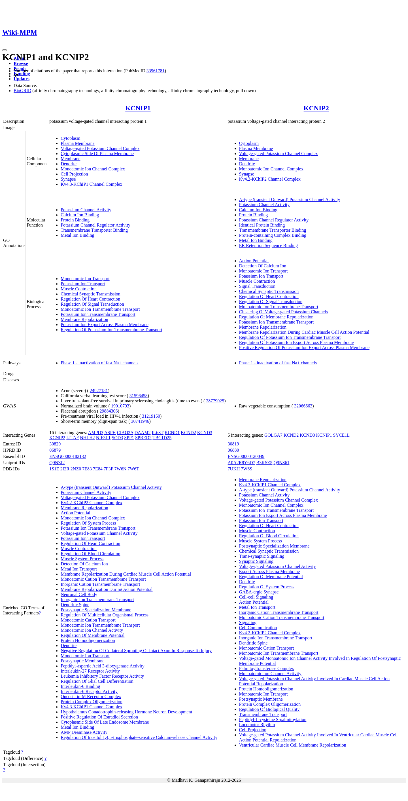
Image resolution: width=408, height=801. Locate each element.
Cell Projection (74, 174)
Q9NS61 (281, 462)
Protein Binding (75, 219)
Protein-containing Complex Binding (272, 235)
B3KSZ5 (264, 462)
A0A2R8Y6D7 (241, 462)
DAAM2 (143, 432)
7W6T (133, 468)
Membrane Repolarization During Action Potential (106, 589)
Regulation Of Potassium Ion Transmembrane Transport (111, 329)
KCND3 (204, 432)
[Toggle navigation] (4, 50)
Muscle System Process (82, 558)
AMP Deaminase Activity (84, 732)
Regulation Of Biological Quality (269, 709)
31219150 (151, 416)
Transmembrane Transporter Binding (94, 230)
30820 (55, 443)
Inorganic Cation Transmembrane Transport (100, 584)
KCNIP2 (316, 108)
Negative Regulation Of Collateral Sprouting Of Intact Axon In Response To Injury (136, 650)
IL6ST (157, 432)
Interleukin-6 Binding (80, 686)
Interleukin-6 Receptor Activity (89, 691)
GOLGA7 (273, 435)
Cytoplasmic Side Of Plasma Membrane (97, 153)
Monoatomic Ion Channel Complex (93, 168)
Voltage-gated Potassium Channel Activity (99, 533)
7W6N (120, 468)
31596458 (138, 395)
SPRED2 (143, 437)
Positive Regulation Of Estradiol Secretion (99, 717)
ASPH (110, 432)
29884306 (108, 411)
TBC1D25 (161, 437)
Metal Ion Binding (77, 235)
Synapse (68, 179)
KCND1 (172, 432)
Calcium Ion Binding (80, 214)
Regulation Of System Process (88, 523)
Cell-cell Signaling (256, 597)
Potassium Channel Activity (86, 209)
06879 (55, 450)
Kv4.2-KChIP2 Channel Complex (270, 179)
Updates (21, 78)
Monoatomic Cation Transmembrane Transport (103, 579)
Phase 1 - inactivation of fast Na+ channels (99, 362)
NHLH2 (87, 437)
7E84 (98, 468)
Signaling (247, 622)
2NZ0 (76, 468)
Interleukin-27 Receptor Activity (90, 671)
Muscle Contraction (79, 288)
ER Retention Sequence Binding (268, 245)
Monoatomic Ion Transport (85, 278)
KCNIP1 (137, 108)
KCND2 (188, 432)
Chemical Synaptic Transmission (90, 293)
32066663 (303, 405)
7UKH (234, 468)
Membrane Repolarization (84, 319)
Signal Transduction (257, 286)
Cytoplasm (70, 138)
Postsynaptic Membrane (82, 660)
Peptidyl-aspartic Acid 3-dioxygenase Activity (102, 665)
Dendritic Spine (75, 604)
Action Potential (254, 260)
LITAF (72, 437)
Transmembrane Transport (263, 714)
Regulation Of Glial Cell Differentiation (97, 681)
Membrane (70, 158)
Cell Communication (258, 627)
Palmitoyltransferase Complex (266, 668)
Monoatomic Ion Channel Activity (92, 630)
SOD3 (117, 437)
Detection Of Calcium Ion (262, 265)
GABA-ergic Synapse (259, 591)
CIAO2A (125, 432)
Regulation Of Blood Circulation (90, 553)
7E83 (87, 468)
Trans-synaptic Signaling (261, 556)
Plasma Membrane (78, 143)
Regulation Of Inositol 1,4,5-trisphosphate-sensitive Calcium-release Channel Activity (139, 737)
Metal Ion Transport (79, 569)
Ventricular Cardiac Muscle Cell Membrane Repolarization (292, 745)
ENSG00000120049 (246, 456)
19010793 (120, 405)
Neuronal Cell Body (79, 594)
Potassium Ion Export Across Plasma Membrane (104, 324)
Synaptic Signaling (256, 561)
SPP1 (129, 437)
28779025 (215, 400)
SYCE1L (341, 435)
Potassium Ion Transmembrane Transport (98, 314)
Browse (21, 63)
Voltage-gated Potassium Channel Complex (100, 148)
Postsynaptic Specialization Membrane (96, 609)
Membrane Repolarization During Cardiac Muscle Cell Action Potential (304, 332)
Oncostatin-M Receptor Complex (91, 696)
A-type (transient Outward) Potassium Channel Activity (289, 199)
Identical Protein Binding (262, 225)
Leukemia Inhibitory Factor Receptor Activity (102, 676)
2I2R (64, 468)
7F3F (108, 468)
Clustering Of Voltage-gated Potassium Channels (283, 311)
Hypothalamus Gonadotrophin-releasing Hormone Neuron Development (126, 711)
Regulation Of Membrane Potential (92, 635)
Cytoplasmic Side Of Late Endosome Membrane (105, 722)
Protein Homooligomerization (88, 640)
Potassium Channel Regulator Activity (95, 225)
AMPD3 (95, 432)
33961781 (155, 70)
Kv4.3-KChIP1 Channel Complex (91, 184)
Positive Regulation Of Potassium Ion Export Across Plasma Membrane (304, 347)
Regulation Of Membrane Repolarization (276, 316)
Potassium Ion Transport (83, 283)
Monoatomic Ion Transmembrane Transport (100, 309)
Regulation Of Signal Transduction (92, 304)
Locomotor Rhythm (257, 724)
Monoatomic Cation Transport (88, 620)
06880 (233, 450)
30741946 (140, 421)
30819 (233, 443)
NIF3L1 (103, 437)
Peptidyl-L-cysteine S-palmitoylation (273, 719)
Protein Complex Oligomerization (91, 701)
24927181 (99, 390)
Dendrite (68, 163)
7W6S (246, 468)
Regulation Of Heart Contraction (90, 299)
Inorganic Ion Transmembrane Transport (97, 599)
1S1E (54, 468)
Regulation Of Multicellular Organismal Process (104, 614)
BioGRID (22, 90)
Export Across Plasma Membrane (269, 571)
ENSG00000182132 (67, 456)
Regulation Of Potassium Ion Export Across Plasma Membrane (296, 342)
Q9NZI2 (57, 462)
